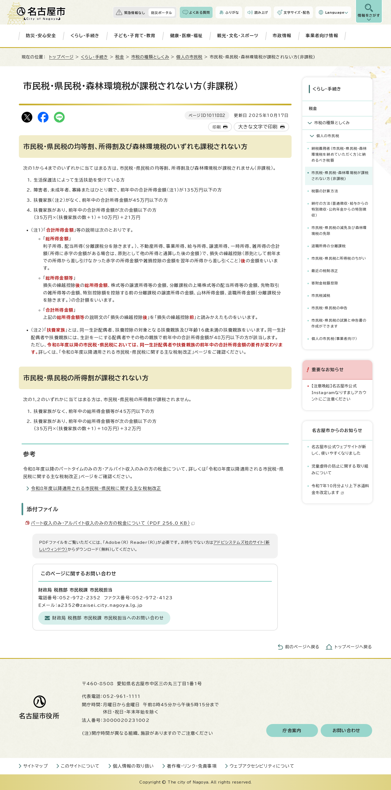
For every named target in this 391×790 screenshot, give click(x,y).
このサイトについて (80, 766)
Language (334, 12)
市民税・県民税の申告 (330, 308)
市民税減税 (321, 295)
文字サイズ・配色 (296, 12)
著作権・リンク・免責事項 (191, 766)
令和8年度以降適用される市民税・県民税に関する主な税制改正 (96, 488)
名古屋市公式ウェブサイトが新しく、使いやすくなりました (339, 449)
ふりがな (232, 12)
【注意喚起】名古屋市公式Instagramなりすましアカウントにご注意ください (339, 392)
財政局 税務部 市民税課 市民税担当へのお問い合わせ (108, 618)
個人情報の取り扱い (133, 766)
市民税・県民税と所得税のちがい (339, 258)
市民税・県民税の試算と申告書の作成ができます (339, 323)
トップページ (61, 57)
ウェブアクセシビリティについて (262, 766)
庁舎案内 (292, 730)
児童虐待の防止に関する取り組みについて (340, 469)
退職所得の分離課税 (329, 246)
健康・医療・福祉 (186, 35)
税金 (119, 57)
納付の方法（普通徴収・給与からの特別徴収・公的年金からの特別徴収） (340, 209)
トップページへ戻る (353, 647)
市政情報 (282, 35)
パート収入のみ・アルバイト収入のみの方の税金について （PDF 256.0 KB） (113, 523)
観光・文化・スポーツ (237, 35)
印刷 (217, 127)
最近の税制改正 (325, 271)
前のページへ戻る (302, 647)
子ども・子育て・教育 (135, 35)
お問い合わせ (346, 730)
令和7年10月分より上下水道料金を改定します (340, 489)
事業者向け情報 (322, 35)
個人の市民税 (189, 57)
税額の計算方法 (325, 191)
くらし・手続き (85, 35)
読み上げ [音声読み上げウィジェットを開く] (261, 12)
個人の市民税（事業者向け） (334, 338)
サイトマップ (35, 766)
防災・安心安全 (41, 35)
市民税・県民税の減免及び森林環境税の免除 (339, 230)
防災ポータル (161, 12)
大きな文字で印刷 (258, 126)
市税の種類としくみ (150, 57)
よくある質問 (199, 12)
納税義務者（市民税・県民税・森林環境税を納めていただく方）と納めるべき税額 (339, 154)
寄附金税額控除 (325, 283)
